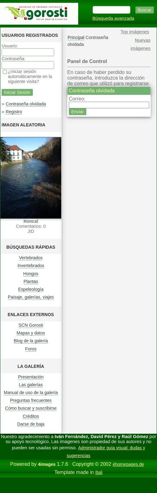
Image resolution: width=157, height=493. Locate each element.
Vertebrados (31, 257)
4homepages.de (128, 464)
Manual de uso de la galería (31, 392)
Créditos (31, 416)
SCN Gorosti (30, 325)
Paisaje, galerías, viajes (31, 297)
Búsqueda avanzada (113, 18)
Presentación (31, 376)
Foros (31, 348)
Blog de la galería (31, 340)
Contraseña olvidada (26, 103)
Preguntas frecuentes (31, 400)
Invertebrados (31, 265)
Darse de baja (30, 424)
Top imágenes (134, 31)
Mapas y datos (31, 332)
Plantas (30, 281)
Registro (14, 111)
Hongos (30, 273)
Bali (99, 472)
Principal (76, 37)
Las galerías (31, 384)
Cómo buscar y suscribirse (31, 408)
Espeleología (30, 289)
